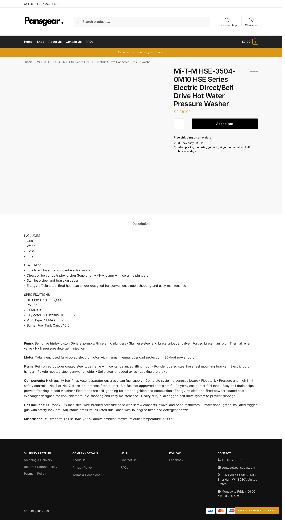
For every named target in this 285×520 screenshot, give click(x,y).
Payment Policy (35, 473)
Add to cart (224, 124)
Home (29, 62)
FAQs (124, 467)
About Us (78, 460)
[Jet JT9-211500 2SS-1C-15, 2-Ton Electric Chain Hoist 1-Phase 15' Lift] (252, 72)
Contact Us (129, 460)
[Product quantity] (179, 124)
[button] (250, 42)
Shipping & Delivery (38, 460)
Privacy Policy (82, 467)
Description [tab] (141, 224)
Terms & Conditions (86, 475)
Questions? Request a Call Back (257, 510)
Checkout (251, 22)
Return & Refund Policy (40, 467)
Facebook (176, 460)
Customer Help (227, 22)
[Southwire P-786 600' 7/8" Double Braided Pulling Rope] (256, 72)
